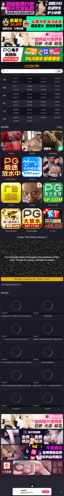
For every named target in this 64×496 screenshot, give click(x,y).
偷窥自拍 (16, 102)
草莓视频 (43, 117)
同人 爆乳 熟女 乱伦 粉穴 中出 (11, 284)
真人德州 (29, 78)
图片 (4, 103)
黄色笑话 (43, 113)
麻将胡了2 (16, 82)
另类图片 (57, 105)
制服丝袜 (16, 97)
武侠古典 (57, 110)
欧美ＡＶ (43, 86)
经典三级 (29, 97)
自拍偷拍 (29, 86)
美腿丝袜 (16, 105)
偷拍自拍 (29, 94)
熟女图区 (43, 105)
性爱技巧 (57, 113)
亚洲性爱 (16, 94)
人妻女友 (43, 110)
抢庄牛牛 (57, 82)
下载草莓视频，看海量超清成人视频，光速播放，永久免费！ (38, 279)
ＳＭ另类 (57, 89)
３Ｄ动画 (57, 86)
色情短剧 (29, 121)
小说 (4, 111)
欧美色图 (43, 102)
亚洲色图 (29, 102)
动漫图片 (57, 102)
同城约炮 (16, 117)
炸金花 (30, 82)
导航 (4, 119)
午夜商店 (29, 117)
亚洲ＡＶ (16, 86)
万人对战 (43, 78)
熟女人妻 (16, 89)
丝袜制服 (29, 89)
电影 (4, 95)
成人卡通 (43, 94)
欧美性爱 (57, 94)
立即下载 (45, 492)
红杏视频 (16, 121)
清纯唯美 (29, 105)
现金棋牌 (43, 82)
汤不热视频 (57, 117)
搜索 (59, 71)
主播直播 (43, 89)
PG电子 (16, 78)
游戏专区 (57, 78)
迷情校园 (16, 113)
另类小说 (29, 113)
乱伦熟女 (43, 97)
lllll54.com (32, 66)
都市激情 (16, 110)
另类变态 (57, 97)
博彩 (4, 80)
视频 (4, 87)
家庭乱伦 (29, 110)
